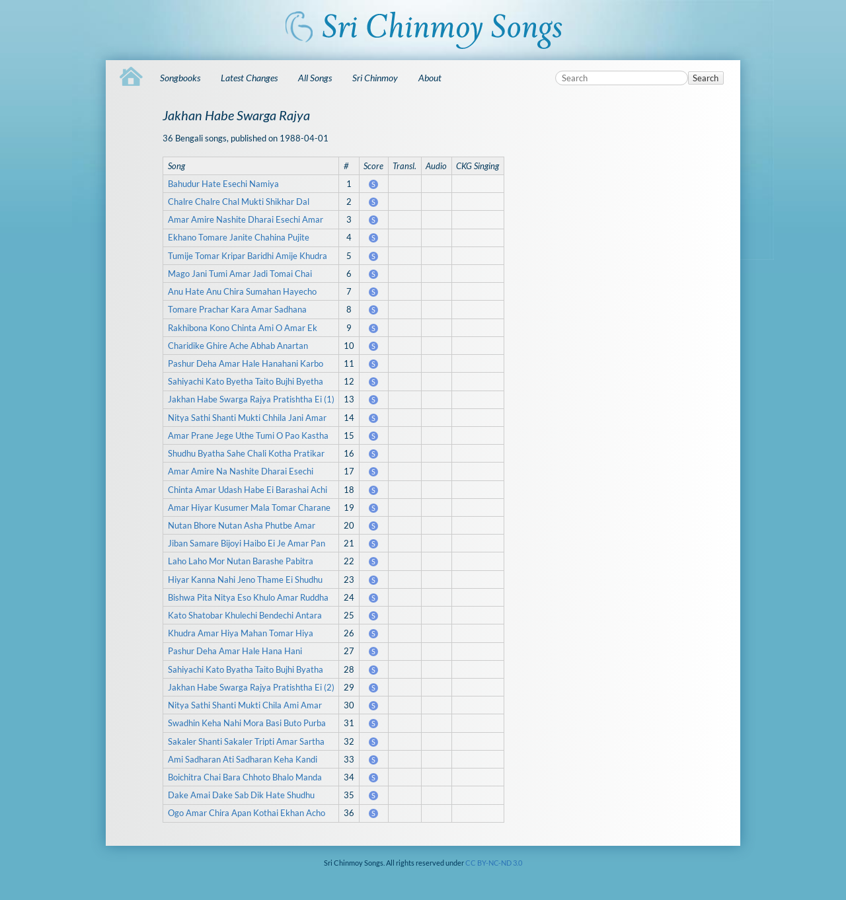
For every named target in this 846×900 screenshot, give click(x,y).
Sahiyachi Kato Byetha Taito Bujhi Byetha (245, 381)
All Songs (315, 77)
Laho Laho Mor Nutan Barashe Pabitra (240, 561)
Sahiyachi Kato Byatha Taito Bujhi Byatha (245, 669)
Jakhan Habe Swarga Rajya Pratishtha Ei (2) (251, 687)
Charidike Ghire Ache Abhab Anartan (238, 345)
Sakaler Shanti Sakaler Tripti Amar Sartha (246, 741)
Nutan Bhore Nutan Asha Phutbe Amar (241, 525)
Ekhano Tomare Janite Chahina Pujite (238, 237)
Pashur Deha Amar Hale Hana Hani (235, 651)
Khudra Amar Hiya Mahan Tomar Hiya (240, 633)
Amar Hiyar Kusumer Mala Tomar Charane (249, 507)
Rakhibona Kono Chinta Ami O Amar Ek (242, 327)
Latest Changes (249, 77)
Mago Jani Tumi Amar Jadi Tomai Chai (240, 273)
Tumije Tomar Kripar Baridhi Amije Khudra (247, 255)
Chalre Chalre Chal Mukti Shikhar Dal (238, 201)
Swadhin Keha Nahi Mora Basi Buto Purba (247, 723)
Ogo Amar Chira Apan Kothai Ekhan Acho (246, 812)
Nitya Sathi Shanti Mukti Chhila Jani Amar (247, 417)
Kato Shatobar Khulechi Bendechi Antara (245, 615)
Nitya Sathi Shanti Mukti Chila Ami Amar (245, 705)
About (430, 77)
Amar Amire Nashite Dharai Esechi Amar (245, 219)
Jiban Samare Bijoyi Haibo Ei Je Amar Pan (246, 543)
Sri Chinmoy (375, 77)
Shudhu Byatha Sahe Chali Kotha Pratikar (246, 453)
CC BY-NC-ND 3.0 (493, 862)
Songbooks (180, 77)
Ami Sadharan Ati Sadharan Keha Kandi (242, 759)
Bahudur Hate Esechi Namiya (223, 183)
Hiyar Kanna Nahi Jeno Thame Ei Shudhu (245, 579)
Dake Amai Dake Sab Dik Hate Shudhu (241, 795)
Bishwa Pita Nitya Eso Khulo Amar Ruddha (248, 597)
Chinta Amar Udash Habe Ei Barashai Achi (247, 489)
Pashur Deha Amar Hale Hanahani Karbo (245, 363)
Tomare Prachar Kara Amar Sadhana (237, 309)
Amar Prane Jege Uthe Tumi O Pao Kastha (248, 435)
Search (705, 78)
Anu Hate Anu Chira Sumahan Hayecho (242, 291)
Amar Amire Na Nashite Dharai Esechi (240, 471)
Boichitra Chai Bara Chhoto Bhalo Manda (245, 777)
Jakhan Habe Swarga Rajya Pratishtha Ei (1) (251, 399)
